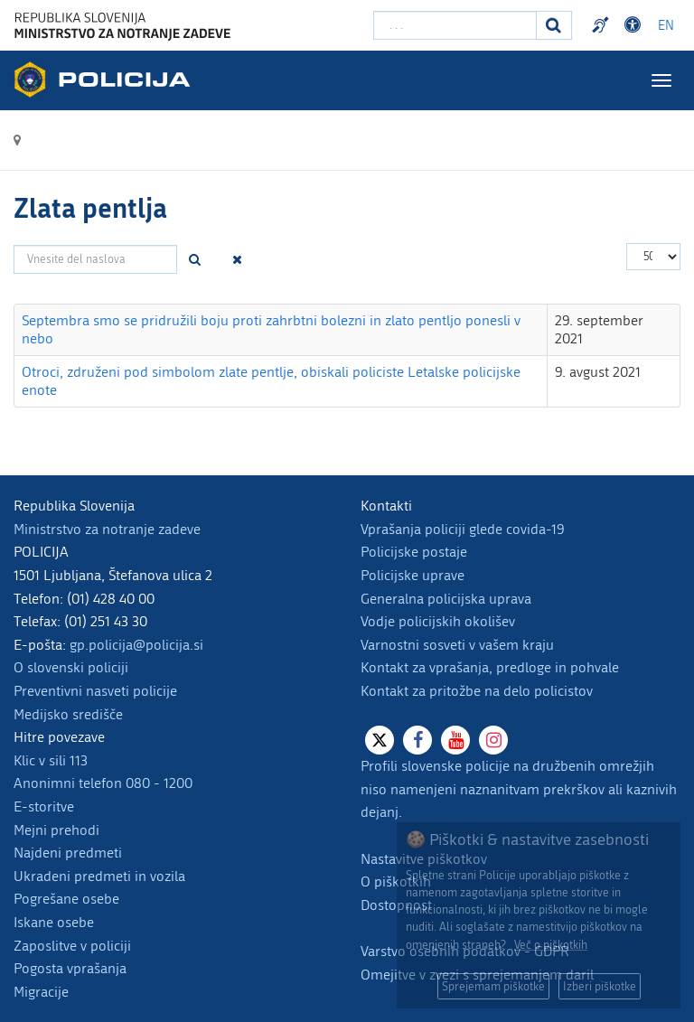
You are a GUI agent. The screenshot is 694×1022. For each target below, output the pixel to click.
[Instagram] (493, 740)
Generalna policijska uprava (446, 598)
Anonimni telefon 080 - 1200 (103, 783)
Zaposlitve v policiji (72, 945)
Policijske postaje (414, 551)
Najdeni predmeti (68, 852)
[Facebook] (417, 740)
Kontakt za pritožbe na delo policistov (477, 690)
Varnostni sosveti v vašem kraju (457, 644)
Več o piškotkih (550, 945)
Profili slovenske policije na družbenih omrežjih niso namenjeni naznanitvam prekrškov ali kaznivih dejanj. (519, 788)
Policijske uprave (412, 575)
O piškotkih (396, 881)
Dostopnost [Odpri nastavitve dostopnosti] (635, 25)
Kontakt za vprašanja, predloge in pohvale (490, 667)
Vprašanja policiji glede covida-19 (463, 529)
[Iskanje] (554, 25)
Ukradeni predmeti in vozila (99, 876)
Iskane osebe (54, 922)
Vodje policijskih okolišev (438, 621)
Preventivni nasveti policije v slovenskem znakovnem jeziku (603, 25)
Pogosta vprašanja (70, 968)
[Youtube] (455, 740)
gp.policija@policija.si (136, 644)
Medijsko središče (68, 714)
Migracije (41, 991)
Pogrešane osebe (66, 898)
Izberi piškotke (599, 986)
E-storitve (44, 806)
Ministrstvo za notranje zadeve (107, 529)
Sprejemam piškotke (493, 986)
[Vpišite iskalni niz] (455, 25)
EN (666, 25)
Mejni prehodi (56, 830)
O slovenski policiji (71, 667)
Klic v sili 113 (51, 760)
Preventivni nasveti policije (95, 690)
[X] (379, 740)
